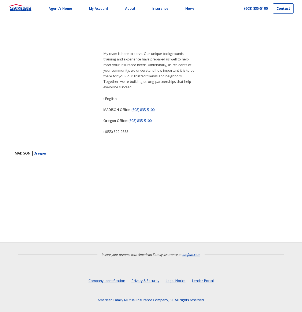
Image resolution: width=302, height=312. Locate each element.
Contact (283, 8)
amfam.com (191, 254)
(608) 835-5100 (143, 109)
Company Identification (107, 280)
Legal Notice (176, 280)
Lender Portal (203, 280)
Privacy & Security (145, 280)
